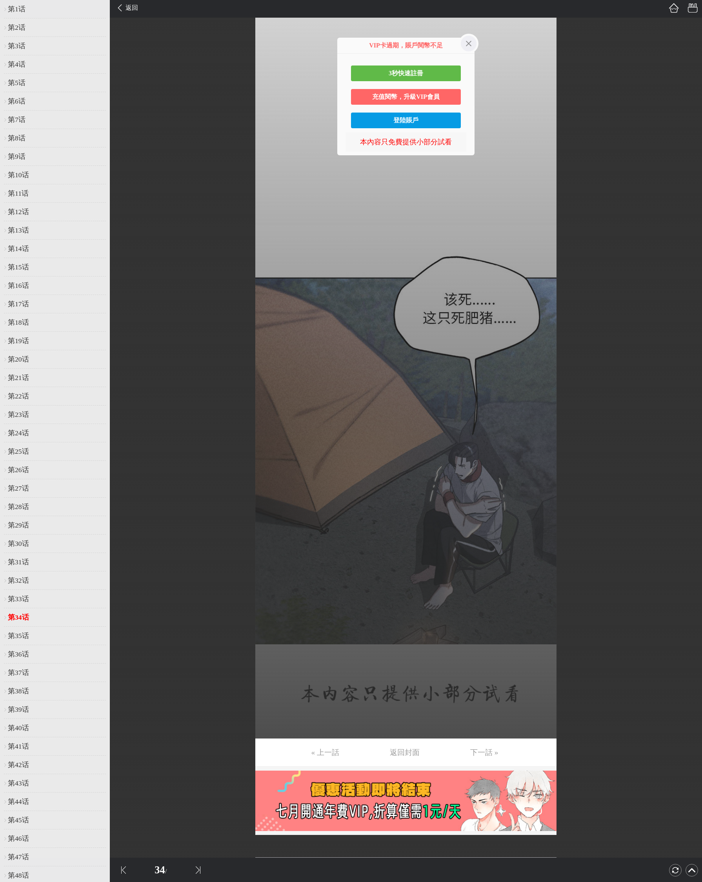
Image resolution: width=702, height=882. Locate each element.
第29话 (18, 525)
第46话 (18, 838)
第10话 (18, 175)
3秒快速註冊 (406, 73)
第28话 (18, 507)
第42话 (18, 765)
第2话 (16, 27)
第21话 (18, 378)
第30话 (18, 543)
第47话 (18, 857)
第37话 (18, 673)
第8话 (16, 138)
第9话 (16, 156)
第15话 (18, 267)
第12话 (18, 212)
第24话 (18, 433)
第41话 (18, 746)
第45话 (18, 820)
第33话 (18, 599)
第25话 (18, 451)
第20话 (18, 359)
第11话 (18, 193)
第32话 (18, 580)
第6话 (16, 101)
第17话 (18, 304)
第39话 (18, 709)
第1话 (16, 9)
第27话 (18, 488)
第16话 (18, 285)
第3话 (16, 46)
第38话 (18, 691)
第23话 (18, 414)
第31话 (18, 562)
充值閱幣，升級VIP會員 (406, 96)
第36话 (18, 654)
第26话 (18, 470)
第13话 (18, 230)
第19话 (18, 341)
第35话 (18, 636)
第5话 (16, 83)
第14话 (18, 249)
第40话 (18, 728)
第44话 (18, 802)
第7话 (16, 120)
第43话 (18, 783)
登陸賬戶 (405, 120)
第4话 (16, 64)
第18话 (18, 322)
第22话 (18, 396)
